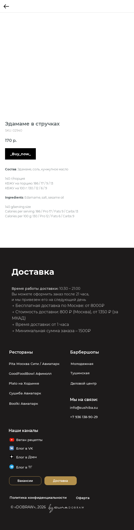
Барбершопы (84, 352)
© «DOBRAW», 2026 (28, 507)
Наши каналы (23, 430)
